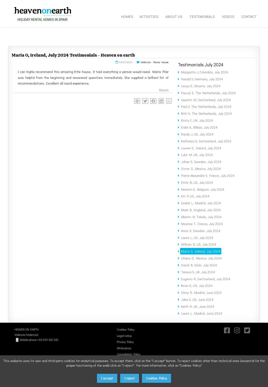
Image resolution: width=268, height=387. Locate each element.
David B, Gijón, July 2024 (199, 265)
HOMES (127, 16)
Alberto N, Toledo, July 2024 (201, 217)
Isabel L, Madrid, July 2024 (201, 203)
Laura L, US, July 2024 (197, 237)
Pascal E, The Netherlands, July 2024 (208, 93)
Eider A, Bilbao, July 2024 (199, 127)
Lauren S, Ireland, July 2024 (201, 148)
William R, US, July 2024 (198, 244)
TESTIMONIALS (202, 16)
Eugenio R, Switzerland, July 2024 (205, 279)
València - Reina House (155, 62)
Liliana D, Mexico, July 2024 (201, 258)
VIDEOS (228, 16)
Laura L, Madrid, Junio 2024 (201, 313)
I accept (107, 378)
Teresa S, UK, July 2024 (198, 272)
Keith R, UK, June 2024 (197, 306)
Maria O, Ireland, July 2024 (200, 251)
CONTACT (249, 16)
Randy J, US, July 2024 (197, 134)
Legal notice (124, 336)
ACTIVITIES (148, 16)
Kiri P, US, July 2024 (195, 196)
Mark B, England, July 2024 (201, 210)
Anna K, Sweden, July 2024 (200, 230)
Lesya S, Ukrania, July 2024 (200, 86)
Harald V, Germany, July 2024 (202, 79)
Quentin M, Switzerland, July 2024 (206, 100)
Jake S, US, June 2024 (197, 299)
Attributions (124, 348)
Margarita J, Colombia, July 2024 (204, 72)
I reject (129, 378)
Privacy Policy (125, 342)
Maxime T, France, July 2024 (202, 224)
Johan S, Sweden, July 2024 (201, 161)
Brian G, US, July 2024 (197, 285)
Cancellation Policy (128, 354)
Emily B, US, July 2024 (197, 182)
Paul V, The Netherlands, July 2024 (206, 106)
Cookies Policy (125, 329)
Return (164, 90)
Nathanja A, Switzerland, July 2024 (206, 141)
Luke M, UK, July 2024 (197, 154)
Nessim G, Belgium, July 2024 (202, 189)
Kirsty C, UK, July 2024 (197, 120)
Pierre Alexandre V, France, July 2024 (207, 175)
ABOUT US (173, 16)
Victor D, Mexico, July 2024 (201, 168)
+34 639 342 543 (47, 340)
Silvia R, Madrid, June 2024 (201, 292)
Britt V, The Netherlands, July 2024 (206, 113)
